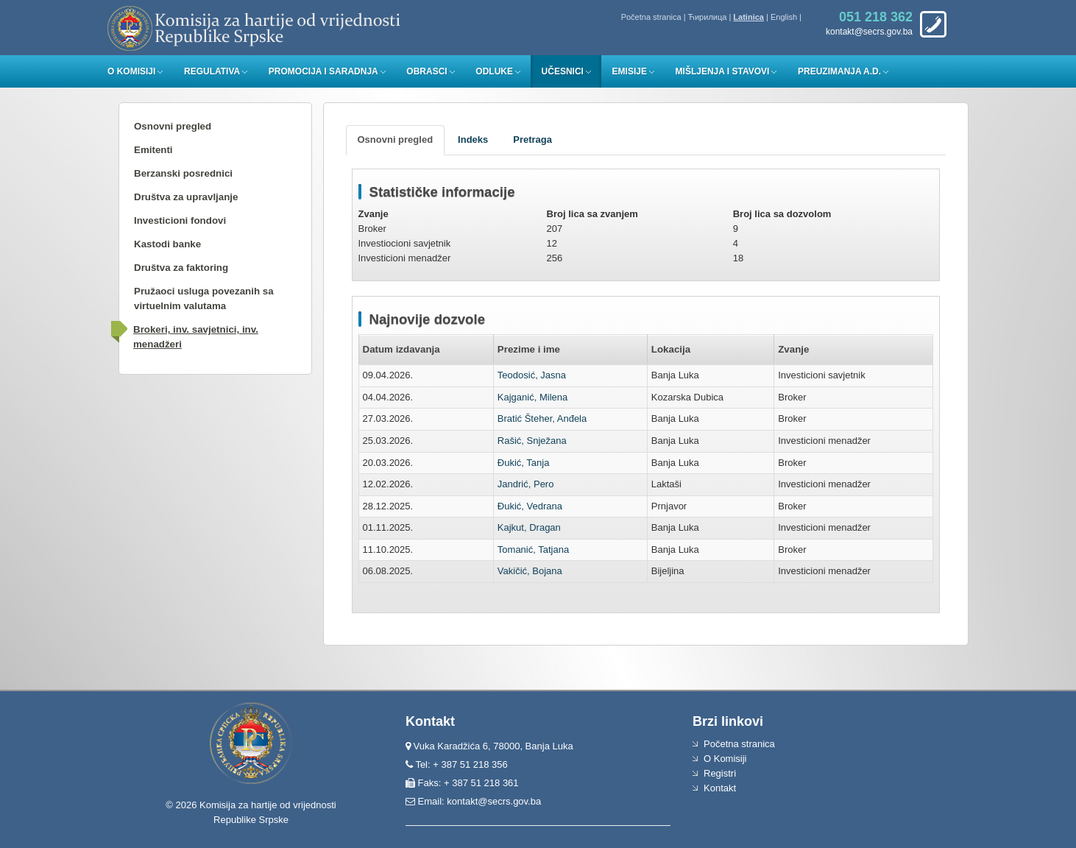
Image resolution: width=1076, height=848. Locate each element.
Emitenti (153, 149)
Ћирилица (707, 17)
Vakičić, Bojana (530, 570)
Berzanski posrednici (183, 173)
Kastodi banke (167, 244)
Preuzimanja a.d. (839, 71)
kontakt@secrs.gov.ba (494, 801)
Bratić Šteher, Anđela (542, 418)
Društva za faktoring (181, 267)
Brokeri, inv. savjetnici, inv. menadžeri (195, 337)
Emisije (629, 71)
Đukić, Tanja (524, 462)
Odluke (494, 71)
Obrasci (426, 71)
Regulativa (212, 71)
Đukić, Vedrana (530, 506)
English (784, 17)
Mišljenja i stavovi (723, 71)
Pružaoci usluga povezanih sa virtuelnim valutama (204, 298)
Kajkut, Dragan (529, 527)
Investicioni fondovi (180, 220)
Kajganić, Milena (532, 397)
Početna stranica (651, 17)
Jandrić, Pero (526, 484)
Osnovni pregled (172, 126)
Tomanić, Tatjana (533, 549)
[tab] (395, 140)
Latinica (748, 17)
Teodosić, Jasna (532, 375)
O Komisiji (131, 71)
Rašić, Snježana (532, 440)
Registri (720, 773)
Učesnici (563, 71)
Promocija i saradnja (323, 71)
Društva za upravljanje (186, 196)
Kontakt (720, 788)
